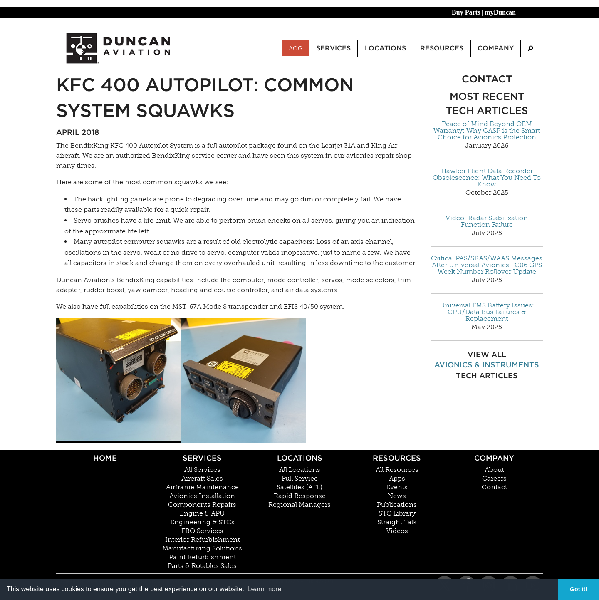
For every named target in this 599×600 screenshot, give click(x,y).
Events (397, 487)
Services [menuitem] (333, 48)
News (397, 496)
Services (202, 458)
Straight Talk (397, 522)
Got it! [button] (578, 589)
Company (494, 458)
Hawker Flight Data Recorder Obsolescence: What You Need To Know (487, 178)
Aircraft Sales (202, 478)
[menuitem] (530, 48)
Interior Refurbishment (202, 539)
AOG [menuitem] (295, 48)
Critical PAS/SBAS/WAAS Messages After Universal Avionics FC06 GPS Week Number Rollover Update (486, 265)
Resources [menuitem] (441, 48)
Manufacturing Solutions (202, 548)
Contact (494, 487)
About (494, 469)
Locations (299, 458)
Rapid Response (300, 496)
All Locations (299, 469)
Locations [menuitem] (385, 48)
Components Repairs (202, 504)
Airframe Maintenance (202, 487)
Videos (397, 531)
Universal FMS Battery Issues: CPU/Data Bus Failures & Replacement (487, 312)
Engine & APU (202, 513)
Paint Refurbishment (202, 557)
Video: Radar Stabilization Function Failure (487, 221)
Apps (397, 478)
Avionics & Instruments (486, 364)
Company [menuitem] (496, 48)
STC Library (397, 513)
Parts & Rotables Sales (202, 566)
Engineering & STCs (202, 522)
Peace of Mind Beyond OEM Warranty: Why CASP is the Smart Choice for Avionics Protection (486, 131)
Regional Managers (299, 504)
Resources (397, 458)
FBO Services (202, 531)
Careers (494, 478)
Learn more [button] (265, 589)
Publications (397, 504)
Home (105, 458)
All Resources (397, 469)
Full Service (300, 478)
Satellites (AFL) (299, 487)
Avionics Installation (202, 496)
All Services (202, 469)
